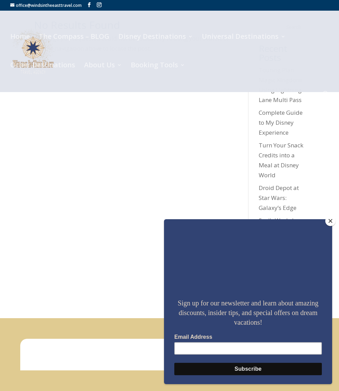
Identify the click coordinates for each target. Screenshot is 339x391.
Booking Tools (154, 66)
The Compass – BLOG (74, 37)
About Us (99, 66)
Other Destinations (42, 66)
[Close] (330, 221)
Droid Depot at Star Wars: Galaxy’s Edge (279, 198)
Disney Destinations (152, 37)
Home (20, 37)
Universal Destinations (240, 37)
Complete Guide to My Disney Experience (281, 122)
